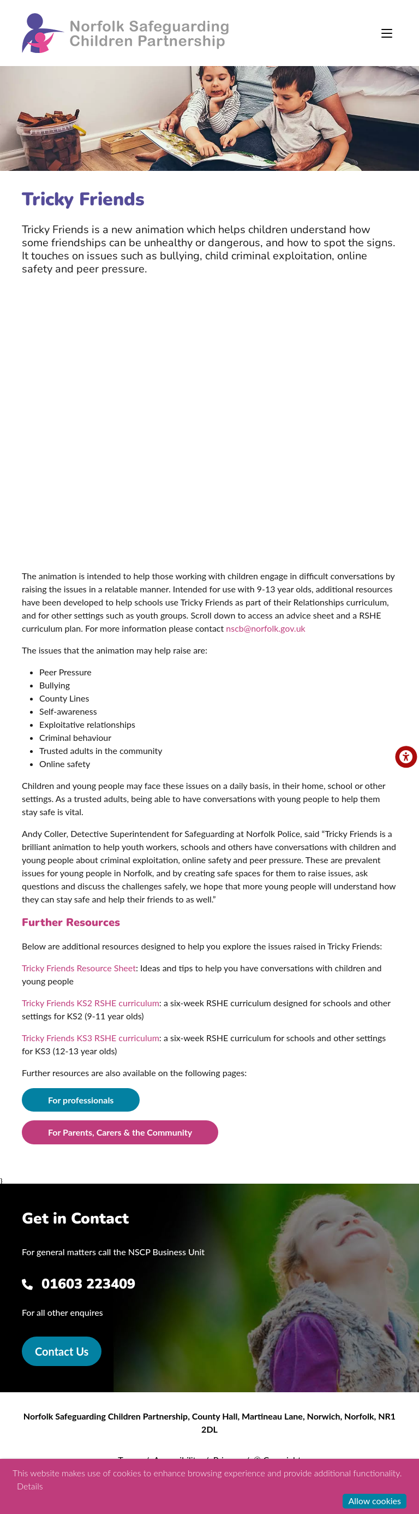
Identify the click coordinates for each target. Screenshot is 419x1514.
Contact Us (61, 1351)
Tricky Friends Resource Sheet (79, 968)
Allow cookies (374, 1500)
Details (30, 1486)
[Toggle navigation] (386, 33)
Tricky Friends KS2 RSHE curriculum (90, 1003)
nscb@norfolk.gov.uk (265, 628)
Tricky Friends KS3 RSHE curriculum (90, 1037)
